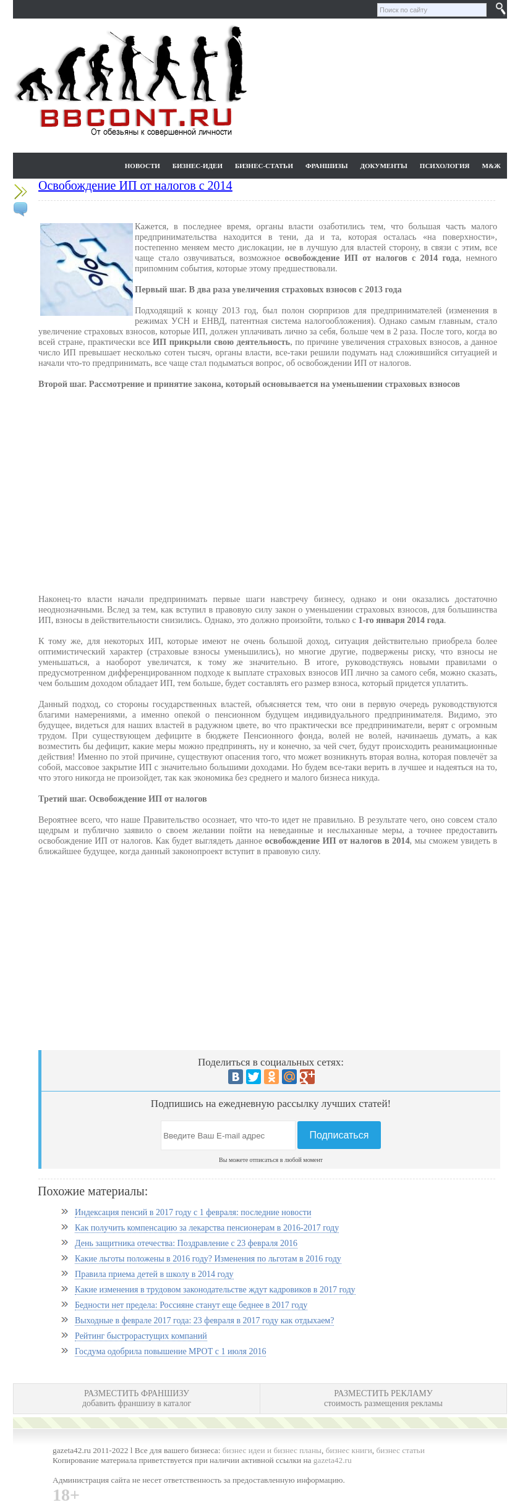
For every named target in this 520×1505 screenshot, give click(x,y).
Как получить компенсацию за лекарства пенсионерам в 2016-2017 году (207, 1227)
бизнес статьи (401, 1450)
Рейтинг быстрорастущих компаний (141, 1336)
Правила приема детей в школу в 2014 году (154, 1274)
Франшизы (326, 165)
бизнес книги (349, 1450)
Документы (383, 165)
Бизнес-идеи (198, 165)
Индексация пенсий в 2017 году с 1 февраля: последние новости (193, 1212)
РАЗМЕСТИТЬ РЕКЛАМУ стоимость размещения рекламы (383, 1398)
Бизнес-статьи (264, 165)
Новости (142, 165)
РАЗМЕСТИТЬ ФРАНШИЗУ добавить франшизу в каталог (136, 1398)
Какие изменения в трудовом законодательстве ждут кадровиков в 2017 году (215, 1289)
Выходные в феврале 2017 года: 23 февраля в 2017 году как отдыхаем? (204, 1320)
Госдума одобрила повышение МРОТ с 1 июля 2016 (170, 1351)
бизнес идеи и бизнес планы (272, 1450)
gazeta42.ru (332, 1460)
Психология (445, 165)
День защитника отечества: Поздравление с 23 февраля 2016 (186, 1243)
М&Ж (491, 165)
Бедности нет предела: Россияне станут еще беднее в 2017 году (191, 1305)
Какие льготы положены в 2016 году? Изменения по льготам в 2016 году (208, 1258)
